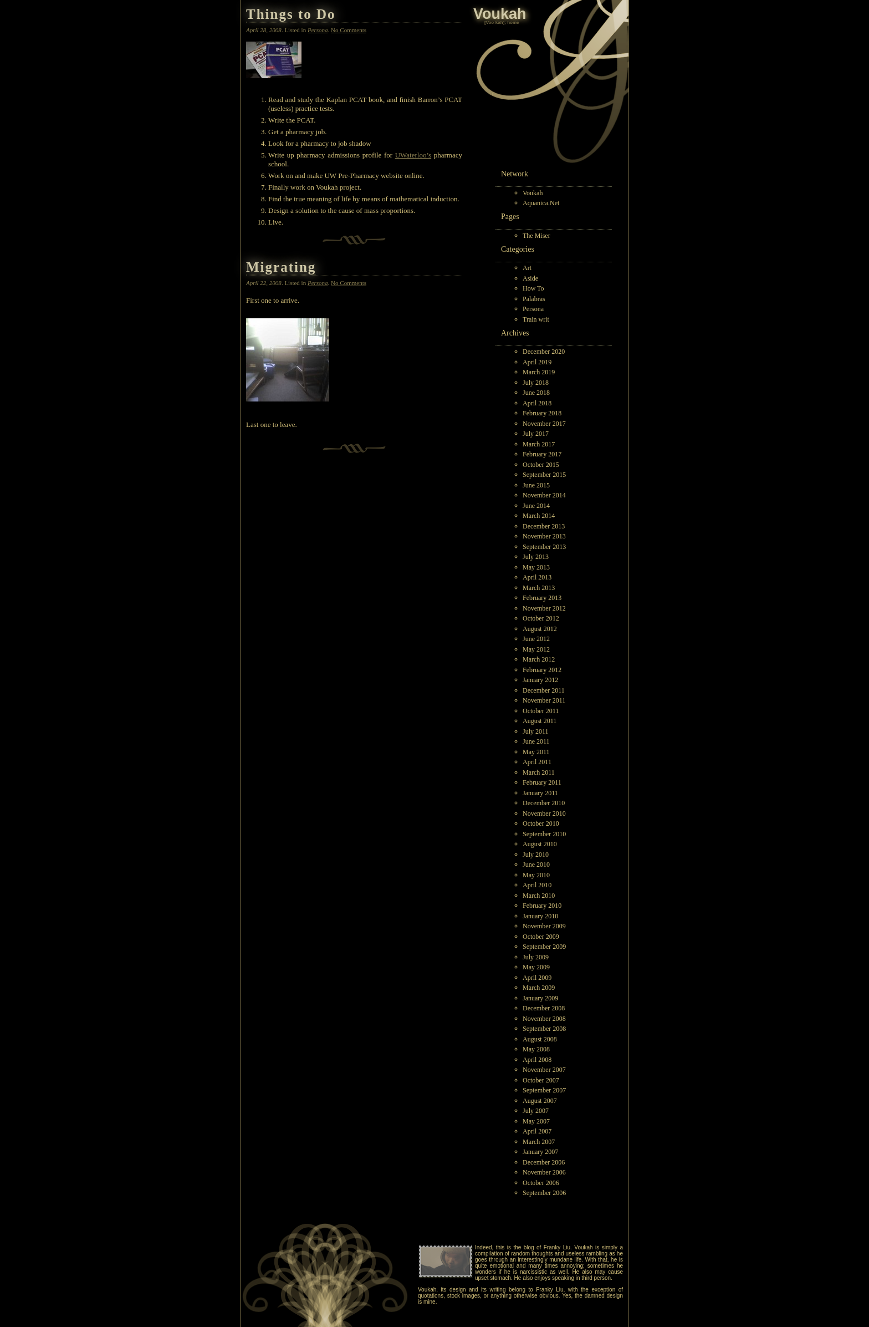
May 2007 (536, 1121)
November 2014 (544, 495)
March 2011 (539, 772)
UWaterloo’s (413, 155)
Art (527, 268)
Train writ (536, 319)
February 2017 (542, 454)
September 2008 (544, 1029)
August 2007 (540, 1101)
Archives (515, 333)
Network (514, 174)
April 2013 (537, 577)
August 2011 (539, 721)
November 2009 (544, 926)
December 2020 (544, 351)
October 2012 (541, 618)
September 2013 (544, 547)
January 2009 (540, 998)
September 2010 (544, 834)
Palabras (534, 299)
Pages (510, 216)
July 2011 (536, 731)
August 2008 (540, 1039)
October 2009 (541, 936)
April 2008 (537, 1060)
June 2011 (536, 741)
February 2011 (542, 782)
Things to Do (291, 14)
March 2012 (539, 659)
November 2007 (544, 1070)
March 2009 (539, 988)
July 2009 (536, 957)
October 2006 (541, 1183)
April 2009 (537, 978)
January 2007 (540, 1152)
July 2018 (536, 383)
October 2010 (541, 823)
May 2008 (536, 1049)
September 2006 (544, 1193)
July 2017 (536, 434)
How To (533, 288)
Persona (533, 309)
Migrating (281, 267)
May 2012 (536, 649)
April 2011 (537, 762)
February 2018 (542, 413)
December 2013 (544, 526)
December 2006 (544, 1162)
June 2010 (536, 864)
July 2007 (536, 1111)
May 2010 (536, 875)
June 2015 (536, 485)
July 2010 (536, 854)
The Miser (536, 236)
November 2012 (544, 608)
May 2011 (536, 752)
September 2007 (544, 1090)
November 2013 (544, 536)
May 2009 (536, 967)
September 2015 (544, 475)
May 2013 (536, 567)
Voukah (533, 193)
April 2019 (537, 362)
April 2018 (537, 403)
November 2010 (544, 813)
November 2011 (544, 700)
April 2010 (537, 885)
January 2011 (540, 793)
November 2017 (544, 424)
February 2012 (542, 670)
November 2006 (544, 1172)
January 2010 (540, 916)
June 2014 (536, 506)
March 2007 (539, 1142)
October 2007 (541, 1080)
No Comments (348, 30)
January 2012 (540, 680)
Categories (517, 249)
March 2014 (539, 516)
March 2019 (539, 372)
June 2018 (536, 392)
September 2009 (544, 946)
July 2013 (536, 557)
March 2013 (539, 588)
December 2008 (544, 1008)
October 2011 (541, 711)
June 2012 (536, 639)
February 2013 (542, 598)
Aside (530, 278)
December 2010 (544, 803)
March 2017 (539, 444)
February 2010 (542, 905)
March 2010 (539, 895)
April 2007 (537, 1131)
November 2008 (544, 1019)
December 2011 (544, 690)
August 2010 (540, 844)
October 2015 (541, 465)
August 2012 (540, 629)
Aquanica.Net (541, 203)
